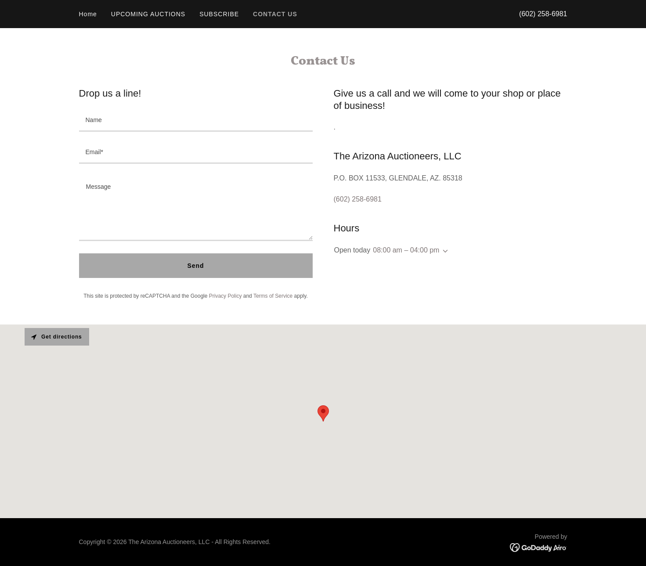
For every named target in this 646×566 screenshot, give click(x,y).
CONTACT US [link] (275, 14)
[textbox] (196, 121)
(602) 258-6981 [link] (543, 14)
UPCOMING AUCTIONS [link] (148, 14)
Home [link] (88, 14)
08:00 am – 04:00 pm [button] (406, 250)
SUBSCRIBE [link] (219, 14)
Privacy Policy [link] (225, 296)
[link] (538, 547)
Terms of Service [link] (272, 296)
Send (195, 265)
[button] (443, 251)
